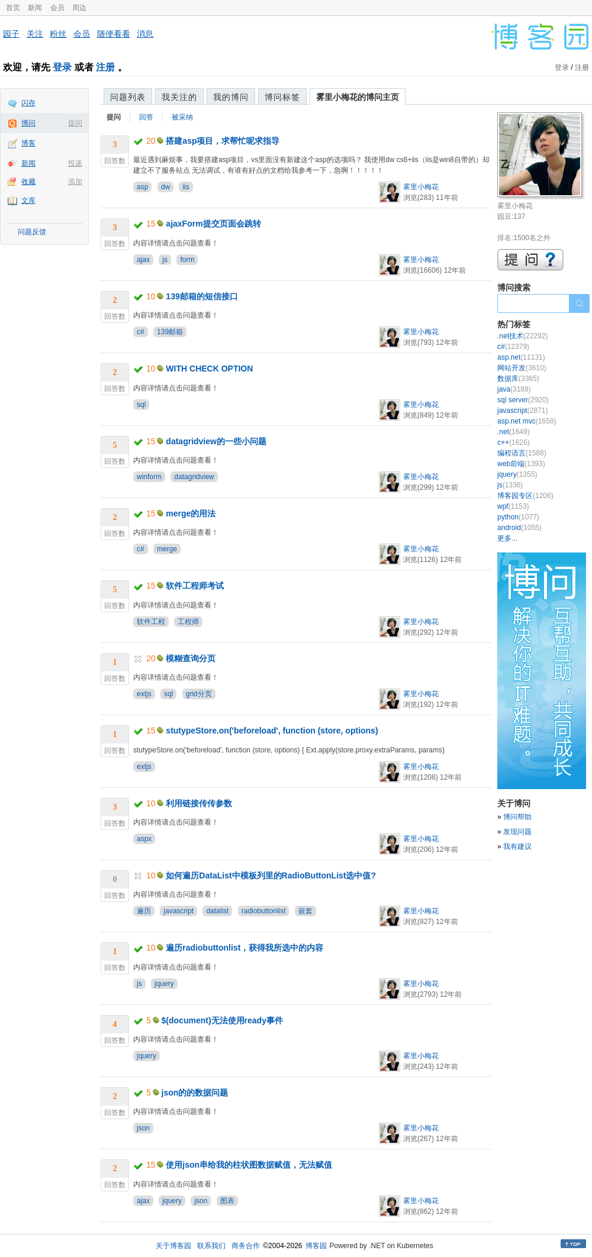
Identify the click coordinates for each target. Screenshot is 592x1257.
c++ (513, 442)
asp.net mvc (526, 421)
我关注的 (179, 97)
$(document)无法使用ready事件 (222, 1020)
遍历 (144, 911)
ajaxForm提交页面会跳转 (213, 223)
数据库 (518, 378)
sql (141, 404)
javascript (178, 911)
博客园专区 (525, 496)
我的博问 (231, 97)
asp (142, 187)
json (143, 1128)
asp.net (521, 357)
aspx (144, 839)
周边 (79, 8)
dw (165, 187)
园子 (11, 33)
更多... (507, 538)
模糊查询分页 (190, 658)
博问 (28, 123)
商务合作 (245, 1246)
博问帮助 (517, 817)
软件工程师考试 (195, 585)
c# (140, 332)
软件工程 (151, 622)
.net (513, 432)
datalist (217, 911)
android (519, 528)
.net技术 (522, 336)
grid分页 (199, 694)
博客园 (316, 1246)
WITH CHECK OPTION (209, 368)
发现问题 (517, 832)
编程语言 (521, 453)
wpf (513, 506)
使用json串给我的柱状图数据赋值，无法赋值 (249, 1164)
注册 (105, 67)
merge (167, 549)
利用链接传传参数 (199, 803)
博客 (28, 143)
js (165, 260)
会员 (57, 8)
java (514, 389)
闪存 (28, 103)
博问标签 (282, 97)
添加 (75, 181)
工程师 (188, 622)
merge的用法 (190, 513)
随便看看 (113, 33)
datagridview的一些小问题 (216, 441)
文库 (28, 200)
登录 (62, 67)
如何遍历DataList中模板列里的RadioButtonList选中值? (271, 875)
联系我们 (211, 1246)
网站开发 (521, 368)
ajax (143, 260)
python (518, 517)
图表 (227, 1201)
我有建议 (517, 846)
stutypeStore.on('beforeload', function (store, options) (272, 730)
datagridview (194, 477)
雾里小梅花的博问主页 (357, 97)
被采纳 (182, 117)
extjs (144, 694)
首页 (13, 8)
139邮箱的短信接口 (201, 296)
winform (149, 477)
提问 (75, 123)
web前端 (521, 464)
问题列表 (128, 97)
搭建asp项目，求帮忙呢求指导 (222, 141)
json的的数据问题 (195, 1092)
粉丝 (58, 33)
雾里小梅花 (421, 187)
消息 (145, 33)
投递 (75, 163)
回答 (146, 117)
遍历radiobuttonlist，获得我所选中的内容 (244, 947)
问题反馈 (32, 232)
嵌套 (305, 911)
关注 (35, 33)
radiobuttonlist (264, 911)
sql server (523, 400)
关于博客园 (173, 1246)
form (187, 260)
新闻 (35, 8)
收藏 (28, 181)
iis (185, 187)
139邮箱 (170, 332)
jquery (164, 984)
